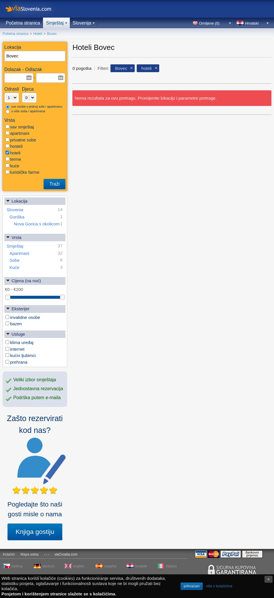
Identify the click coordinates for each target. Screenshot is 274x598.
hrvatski (141, 566)
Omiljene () (209, 23)
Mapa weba (29, 554)
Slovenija (82, 22)
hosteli (13, 146)
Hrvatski (252, 23)
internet (15, 349)
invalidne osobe (22, 317)
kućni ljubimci (20, 355)
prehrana (16, 362)
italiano (171, 566)
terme (13, 159)
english (78, 566)
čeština (17, 566)
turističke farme (22, 172)
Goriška (36, 217)
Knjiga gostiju (35, 531)
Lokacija (16, 200)
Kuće (36, 267)
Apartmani (36, 253)
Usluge (15, 334)
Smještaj (54, 22)
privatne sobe (20, 139)
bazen (13, 323)
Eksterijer (18, 308)
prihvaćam (192, 586)
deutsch (48, 566)
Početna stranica (23, 22)
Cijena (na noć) (23, 280)
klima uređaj (19, 342)
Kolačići (9, 554)
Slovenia (35, 209)
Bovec (121, 68)
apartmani (17, 133)
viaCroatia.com (65, 554)
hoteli (12, 152)
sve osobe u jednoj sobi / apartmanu (34, 107)
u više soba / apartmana (25, 111)
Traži (55, 184)
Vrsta (13, 237)
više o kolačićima (219, 586)
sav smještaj (19, 126)
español (110, 566)
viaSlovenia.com (33, 9)
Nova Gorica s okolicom (38, 223)
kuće (12, 165)
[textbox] (35, 56)
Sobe (36, 260)
